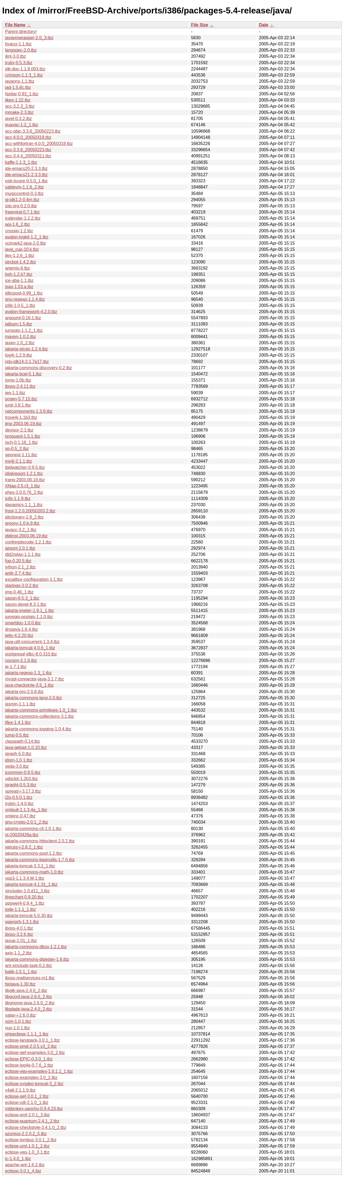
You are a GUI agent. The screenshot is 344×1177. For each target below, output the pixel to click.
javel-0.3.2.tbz (18, 118)
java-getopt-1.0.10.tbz (26, 747)
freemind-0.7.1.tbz (22, 212)
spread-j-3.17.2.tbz (23, 791)
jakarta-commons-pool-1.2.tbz (33, 853)
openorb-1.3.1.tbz (22, 921)
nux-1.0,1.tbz (17, 1028)
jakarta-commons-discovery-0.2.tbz (38, 367)
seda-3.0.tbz (17, 766)
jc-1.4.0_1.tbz (18, 1158)
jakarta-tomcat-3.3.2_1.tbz (30, 866)
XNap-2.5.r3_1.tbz (22, 486)
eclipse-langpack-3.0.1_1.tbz (32, 1040)
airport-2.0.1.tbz (20, 548)
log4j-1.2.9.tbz (18, 355)
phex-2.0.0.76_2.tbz (24, 492)
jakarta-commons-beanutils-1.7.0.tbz (40, 859)
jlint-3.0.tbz (15, 56)
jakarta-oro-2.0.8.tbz (24, 691)
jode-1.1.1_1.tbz (20, 909)
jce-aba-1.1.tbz (19, 280)
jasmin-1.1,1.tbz (20, 704)
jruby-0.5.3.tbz (18, 62)
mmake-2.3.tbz (19, 112)
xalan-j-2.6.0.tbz (20, 1015)
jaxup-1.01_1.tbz (21, 940)
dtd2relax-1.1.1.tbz (23, 554)
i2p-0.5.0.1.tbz (18, 797)
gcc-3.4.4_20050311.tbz (28, 156)
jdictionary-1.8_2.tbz (24, 517)
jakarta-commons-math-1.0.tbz (34, 872)
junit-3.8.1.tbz (18, 405)
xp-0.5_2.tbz (17, 448)
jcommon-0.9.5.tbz (23, 772)
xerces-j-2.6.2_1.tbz (24, 847)
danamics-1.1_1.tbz (24, 504)
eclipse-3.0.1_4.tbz (23, 1171)
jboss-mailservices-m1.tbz (30, 978)
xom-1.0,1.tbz (18, 1021)
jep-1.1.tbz (15, 392)
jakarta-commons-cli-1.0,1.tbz (33, 828)
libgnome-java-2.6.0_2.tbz (30, 1003)
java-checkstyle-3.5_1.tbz (29, 685)
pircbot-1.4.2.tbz (20, 262)
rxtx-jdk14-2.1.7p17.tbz (27, 361)
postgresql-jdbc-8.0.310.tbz (31, 654)
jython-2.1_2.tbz (20, 567)
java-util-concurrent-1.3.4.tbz (32, 641)
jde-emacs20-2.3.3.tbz (26, 168)
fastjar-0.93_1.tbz (21, 94)
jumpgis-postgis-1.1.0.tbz (29, 616)
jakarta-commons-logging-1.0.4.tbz (38, 729)
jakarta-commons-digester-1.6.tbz (37, 959)
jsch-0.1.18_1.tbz (21, 442)
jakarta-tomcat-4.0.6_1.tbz (30, 648)
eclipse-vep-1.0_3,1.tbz (27, 1152)
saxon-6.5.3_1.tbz (22, 598)
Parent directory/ (21, 31)
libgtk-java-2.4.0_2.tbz (26, 990)
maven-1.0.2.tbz (20, 336)
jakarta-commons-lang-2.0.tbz (33, 698)
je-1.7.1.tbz (15, 666)
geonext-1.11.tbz (21, 454)
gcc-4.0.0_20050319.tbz (28, 137)
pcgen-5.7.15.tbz (21, 399)
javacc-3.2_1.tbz (21, 529)
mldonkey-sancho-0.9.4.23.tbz (34, 1108)
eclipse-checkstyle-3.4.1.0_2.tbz (35, 1127)
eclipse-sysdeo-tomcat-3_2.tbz (34, 1083)
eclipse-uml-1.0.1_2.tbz (27, 1146)
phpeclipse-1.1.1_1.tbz (26, 1034)
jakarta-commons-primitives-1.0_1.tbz (41, 710)
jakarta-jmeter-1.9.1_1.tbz (29, 610)
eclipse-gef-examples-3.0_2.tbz (35, 1052)
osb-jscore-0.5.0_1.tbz (26, 181)
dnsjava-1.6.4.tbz (21, 629)
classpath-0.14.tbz (22, 741)
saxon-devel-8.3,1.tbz (25, 604)
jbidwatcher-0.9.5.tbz (25, 467)
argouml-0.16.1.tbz (23, 318)
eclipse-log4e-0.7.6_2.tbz (29, 1065)
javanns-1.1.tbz (19, 81)
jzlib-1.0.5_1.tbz (20, 305)
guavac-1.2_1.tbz (21, 124)
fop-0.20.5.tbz (18, 561)
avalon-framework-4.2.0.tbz (31, 311)
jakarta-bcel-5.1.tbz (23, 374)
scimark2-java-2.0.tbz (25, 243)
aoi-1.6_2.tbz (17, 224)
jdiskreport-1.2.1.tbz (24, 473)
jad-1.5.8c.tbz (18, 87)
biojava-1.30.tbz (20, 984)
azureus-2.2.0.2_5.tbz (26, 1133)
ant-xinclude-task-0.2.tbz (28, 965)
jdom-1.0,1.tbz (18, 760)
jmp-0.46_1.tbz (19, 592)
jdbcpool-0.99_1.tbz (24, 293)
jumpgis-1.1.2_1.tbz (24, 330)
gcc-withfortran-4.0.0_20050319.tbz (39, 143)
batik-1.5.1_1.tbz (21, 971)
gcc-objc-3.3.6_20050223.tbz (32, 131)
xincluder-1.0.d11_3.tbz (27, 891)
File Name (15, 25)
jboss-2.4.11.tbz (20, 386)
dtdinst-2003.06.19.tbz (26, 536)
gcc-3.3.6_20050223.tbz (28, 149)
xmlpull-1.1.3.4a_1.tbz (26, 809)
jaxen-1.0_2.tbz (19, 343)
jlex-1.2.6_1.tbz (19, 255)
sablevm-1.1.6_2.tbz (24, 187)
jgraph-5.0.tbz (18, 753)
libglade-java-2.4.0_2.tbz (28, 1009)
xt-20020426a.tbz (21, 834)
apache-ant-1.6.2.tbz (25, 1164)
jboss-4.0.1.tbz (19, 928)
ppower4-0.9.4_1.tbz (24, 903)
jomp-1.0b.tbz (18, 380)
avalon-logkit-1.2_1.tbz (26, 237)
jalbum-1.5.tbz (18, 324)
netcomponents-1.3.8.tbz (28, 411)
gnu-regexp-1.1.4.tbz (25, 299)
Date (263, 25)
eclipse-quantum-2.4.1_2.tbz (32, 1121)
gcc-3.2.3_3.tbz (19, 106)
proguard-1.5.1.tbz (22, 436)
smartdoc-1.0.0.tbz (23, 623)
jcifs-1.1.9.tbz (17, 498)
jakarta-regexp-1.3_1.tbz (28, 673)
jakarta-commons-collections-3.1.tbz (39, 716)
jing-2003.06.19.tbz (23, 423)
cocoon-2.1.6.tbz (21, 660)
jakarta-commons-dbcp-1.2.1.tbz (36, 946)
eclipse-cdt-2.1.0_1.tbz (26, 1102)
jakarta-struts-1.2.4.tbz (26, 349)
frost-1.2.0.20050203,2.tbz (30, 511)
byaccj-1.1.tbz (18, 44)
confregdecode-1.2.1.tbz (28, 542)
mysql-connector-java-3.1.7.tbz (34, 679)
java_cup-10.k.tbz (22, 249)
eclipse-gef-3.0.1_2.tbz (27, 1096)
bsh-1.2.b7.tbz (18, 274)
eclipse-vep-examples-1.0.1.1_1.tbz (39, 1071)
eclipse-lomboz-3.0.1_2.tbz (30, 1140)
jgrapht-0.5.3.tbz (20, 785)
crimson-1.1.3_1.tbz (24, 75)
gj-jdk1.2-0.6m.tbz (22, 199)
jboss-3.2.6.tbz (19, 934)
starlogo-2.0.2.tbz (21, 585)
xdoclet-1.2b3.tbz (21, 778)
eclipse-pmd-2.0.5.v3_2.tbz (31, 1046)
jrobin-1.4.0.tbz (19, 803)
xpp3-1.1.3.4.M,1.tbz (24, 878)
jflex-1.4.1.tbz (18, 722)
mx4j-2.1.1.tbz (18, 461)
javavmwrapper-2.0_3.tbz (29, 37)
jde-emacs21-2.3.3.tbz (26, 174)
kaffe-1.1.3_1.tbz (21, 162)
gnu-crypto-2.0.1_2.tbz (26, 822)
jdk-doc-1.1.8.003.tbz (25, 69)
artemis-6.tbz (17, 268)
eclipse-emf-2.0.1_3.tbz (27, 1115)
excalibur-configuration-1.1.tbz (34, 579)
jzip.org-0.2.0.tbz (21, 206)
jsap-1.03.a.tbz (19, 286)
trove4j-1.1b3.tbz (21, 417)
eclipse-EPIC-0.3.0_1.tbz (29, 1059)
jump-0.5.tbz (17, 735)
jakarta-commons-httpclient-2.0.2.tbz (40, 841)
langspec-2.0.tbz (21, 50)
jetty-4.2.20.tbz (19, 635)
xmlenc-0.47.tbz (20, 816)
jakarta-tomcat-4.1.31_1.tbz (31, 884)
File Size (199, 25)
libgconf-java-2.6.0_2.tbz (28, 996)
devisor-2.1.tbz (19, 430)
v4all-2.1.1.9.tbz (20, 1090)
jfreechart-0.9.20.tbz (24, 897)
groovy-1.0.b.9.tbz (22, 523)
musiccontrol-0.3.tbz (24, 193)
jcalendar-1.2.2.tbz (23, 218)
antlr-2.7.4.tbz (18, 573)
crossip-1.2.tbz (19, 231)
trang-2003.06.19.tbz (25, 479)
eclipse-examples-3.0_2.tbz (31, 1077)
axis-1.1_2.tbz (18, 953)
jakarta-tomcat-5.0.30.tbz (29, 915)
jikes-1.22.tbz (17, 100)
